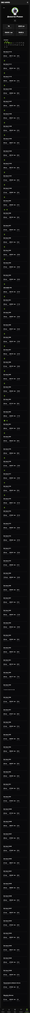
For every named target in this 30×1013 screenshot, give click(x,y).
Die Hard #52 (7, 772)
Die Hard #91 (7, 300)
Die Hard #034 (7, 920)
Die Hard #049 (7, 809)
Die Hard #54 (7, 747)
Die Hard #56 (7, 722)
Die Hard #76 (7, 486)
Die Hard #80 (7, 436)
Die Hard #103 (7, 151)
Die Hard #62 (7, 647)
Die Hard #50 (7, 796)
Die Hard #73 (7, 523)
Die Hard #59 (7, 685)
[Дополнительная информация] (4, 7)
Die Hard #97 (7, 225)
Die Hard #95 (7, 250)
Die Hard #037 (7, 908)
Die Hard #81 (7, 424)
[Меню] (27, 2)
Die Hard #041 (7, 871)
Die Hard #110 (7, 76)
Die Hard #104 (7, 138)
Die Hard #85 (7, 374)
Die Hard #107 (7, 101)
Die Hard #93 (7, 275)
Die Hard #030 (7, 945)
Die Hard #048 (7, 821)
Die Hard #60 (7, 672)
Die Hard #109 (7, 89)
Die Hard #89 (7, 325)
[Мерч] (15, 1010)
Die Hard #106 (7, 113)
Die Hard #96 (7, 238)
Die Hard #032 (7, 933)
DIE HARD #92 (7, 287)
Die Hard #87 (7, 349)
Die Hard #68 (7, 585)
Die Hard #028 (7, 970)
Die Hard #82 (7, 411)
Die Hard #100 (7, 188)
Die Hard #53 (7, 759)
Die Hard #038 (7, 896)
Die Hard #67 (7, 598)
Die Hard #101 (7, 176)
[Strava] (15, 20)
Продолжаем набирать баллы (11, 983)
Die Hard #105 (7, 126)
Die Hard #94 (7, 262)
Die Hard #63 (7, 635)
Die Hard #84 (7, 387)
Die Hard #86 (7, 362)
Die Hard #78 (7, 461)
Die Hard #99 (7, 200)
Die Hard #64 (7, 623)
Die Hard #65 (7, 610)
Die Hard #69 (7, 573)
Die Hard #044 (7, 858)
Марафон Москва (8, 995)
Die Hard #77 (7, 474)
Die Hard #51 (7, 784)
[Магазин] (9, 1010)
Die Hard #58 (7, 697)
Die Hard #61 (7, 660)
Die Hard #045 (7, 846)
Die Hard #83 (7, 399)
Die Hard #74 (7, 511)
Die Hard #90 (7, 312)
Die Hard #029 (7, 958)
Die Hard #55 (7, 734)
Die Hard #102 (7, 163)
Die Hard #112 (7, 51)
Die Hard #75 (7, 498)
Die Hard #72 (7, 536)
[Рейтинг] (3, 1010)
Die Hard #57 (7, 709)
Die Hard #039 (7, 883)
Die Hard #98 (7, 213)
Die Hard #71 (7, 548)
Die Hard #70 (7, 560)
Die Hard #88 (7, 337)
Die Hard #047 (7, 834)
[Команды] (21, 1010)
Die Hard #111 (7, 64)
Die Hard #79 (7, 449)
